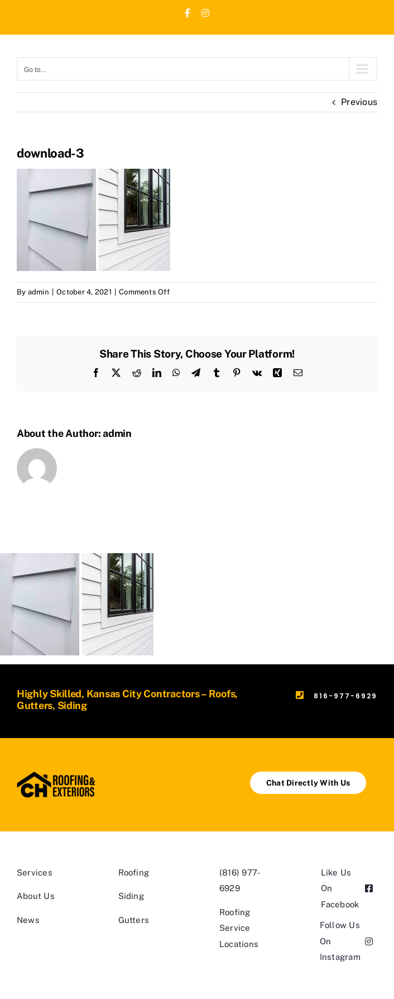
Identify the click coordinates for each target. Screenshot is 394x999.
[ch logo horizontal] (56, 775)
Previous (359, 102)
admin (38, 292)
